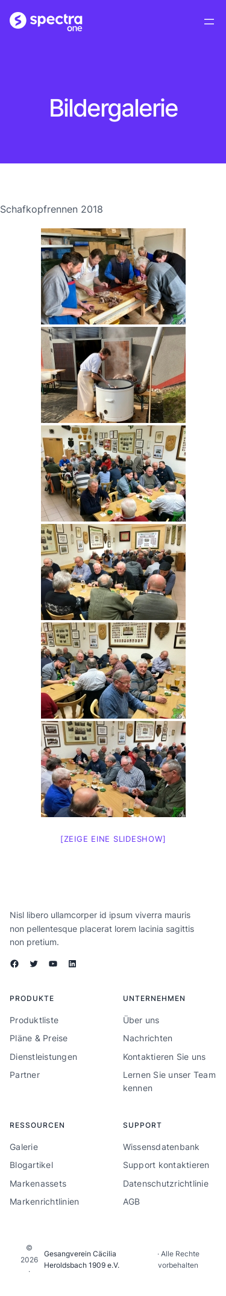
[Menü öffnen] (209, 21)
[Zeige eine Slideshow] (113, 839)
